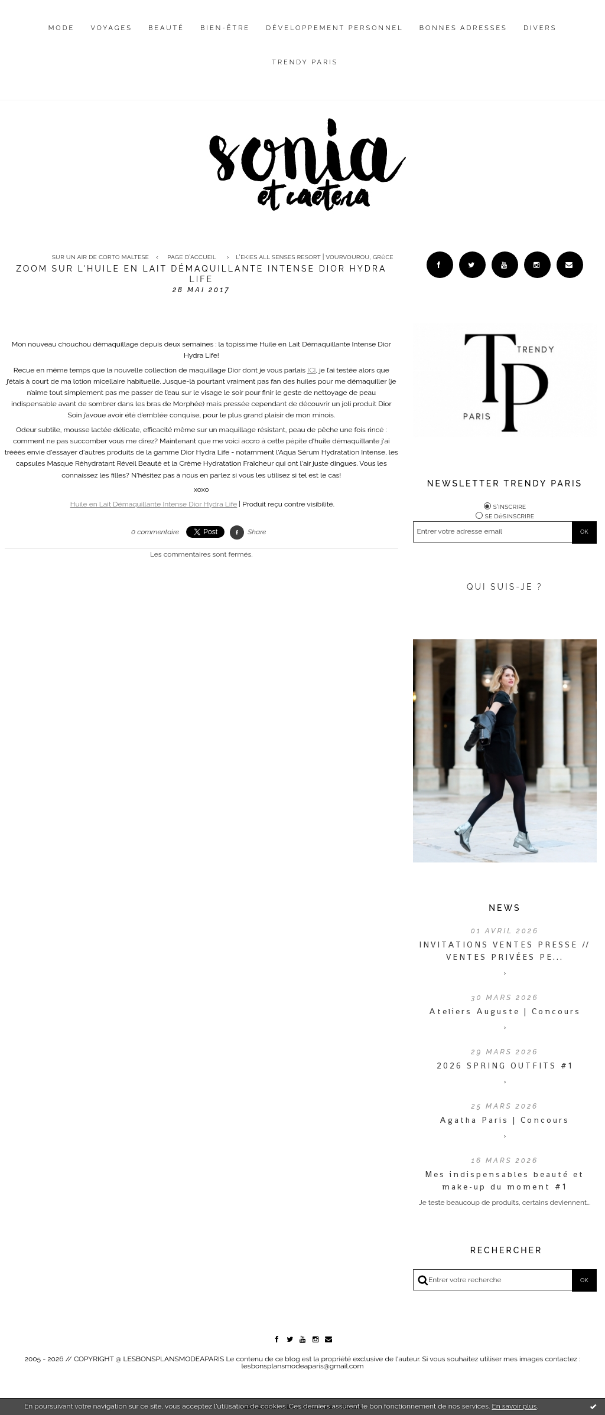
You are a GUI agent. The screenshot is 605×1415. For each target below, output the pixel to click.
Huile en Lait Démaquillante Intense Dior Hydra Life (154, 504)
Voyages (111, 28)
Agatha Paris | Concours (505, 1120)
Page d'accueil (191, 257)
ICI (311, 370)
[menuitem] (62, 37)
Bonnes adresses (463, 28)
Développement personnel (334, 28)
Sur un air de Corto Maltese (100, 257)
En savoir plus (514, 1406)
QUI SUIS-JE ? (505, 587)
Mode (61, 28)
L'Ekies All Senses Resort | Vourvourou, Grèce (314, 257)
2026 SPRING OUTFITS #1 (505, 1065)
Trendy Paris (305, 62)
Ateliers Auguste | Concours (505, 1011)
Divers (540, 28)
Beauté (166, 28)
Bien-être (225, 28)
